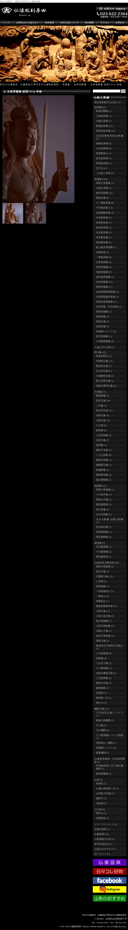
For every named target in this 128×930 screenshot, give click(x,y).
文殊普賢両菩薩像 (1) (107, 292)
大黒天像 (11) (103, 611)
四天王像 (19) (103, 400)
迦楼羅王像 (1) (103, 465)
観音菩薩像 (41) (104, 193)
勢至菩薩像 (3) (103, 267)
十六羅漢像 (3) (103, 551)
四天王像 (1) (102, 571)
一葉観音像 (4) (103, 257)
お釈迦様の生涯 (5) (104, 839)
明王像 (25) (100, 352)
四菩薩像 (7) (102, 586)
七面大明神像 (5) (105, 626)
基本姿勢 (49, 22)
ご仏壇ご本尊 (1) (105, 173)
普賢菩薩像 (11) (104, 287)
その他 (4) (99, 809)
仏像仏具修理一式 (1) (107, 788)
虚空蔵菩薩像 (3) (105, 277)
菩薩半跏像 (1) (103, 311)
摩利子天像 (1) (103, 450)
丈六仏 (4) (101, 168)
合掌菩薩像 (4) (103, 262)
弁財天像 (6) (102, 415)
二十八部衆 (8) (103, 455)
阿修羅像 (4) (102, 470)
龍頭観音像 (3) (103, 242)
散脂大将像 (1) (103, 460)
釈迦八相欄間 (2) (105, 720)
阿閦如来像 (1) (103, 163)
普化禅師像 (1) (103, 537)
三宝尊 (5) (101, 581)
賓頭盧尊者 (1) (103, 504)
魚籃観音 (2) (102, 252)
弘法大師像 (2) (103, 514)
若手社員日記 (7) (103, 844)
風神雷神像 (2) (103, 475)
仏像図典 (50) (101, 834)
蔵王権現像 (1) (103, 479)
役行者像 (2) (102, 509)
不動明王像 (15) (104, 361)
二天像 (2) (101, 405)
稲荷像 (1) (101, 445)
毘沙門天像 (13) (104, 410)
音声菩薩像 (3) (103, 336)
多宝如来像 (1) (103, 158)
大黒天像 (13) (103, 420)
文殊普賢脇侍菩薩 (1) (107, 296)
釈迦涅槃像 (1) (103, 111)
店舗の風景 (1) (102, 829)
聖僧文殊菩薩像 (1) (106, 301)
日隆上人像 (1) (103, 631)
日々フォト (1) (102, 854)
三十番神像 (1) (103, 668)
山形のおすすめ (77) (105, 849)
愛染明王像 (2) (103, 366)
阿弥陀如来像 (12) (105, 131)
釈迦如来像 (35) (104, 126)
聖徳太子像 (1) (103, 499)
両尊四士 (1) (102, 601)
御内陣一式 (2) (103, 698)
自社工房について (69, 22)
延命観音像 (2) (103, 227)
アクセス (104, 22)
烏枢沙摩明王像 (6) (106, 386)
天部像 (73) (100, 392)
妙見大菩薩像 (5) (105, 636)
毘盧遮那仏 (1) (103, 153)
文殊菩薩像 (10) (104, 282)
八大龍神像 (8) (103, 653)
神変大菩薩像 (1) (105, 183)
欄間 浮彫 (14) (101, 709)
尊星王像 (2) (102, 640)
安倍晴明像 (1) (103, 532)
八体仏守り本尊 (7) (104, 347)
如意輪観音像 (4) (105, 212)
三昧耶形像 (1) (103, 116)
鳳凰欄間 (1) (102, 752)
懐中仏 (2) (101, 703)
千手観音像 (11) (104, 207)
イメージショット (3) (105, 824)
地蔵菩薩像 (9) (103, 272)
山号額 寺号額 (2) (105, 793)
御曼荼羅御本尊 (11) (106, 606)
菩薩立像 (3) (102, 321)
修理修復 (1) (102, 688)
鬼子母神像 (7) (103, 621)
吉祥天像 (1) (102, 440)
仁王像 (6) (101, 425)
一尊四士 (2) (102, 596)
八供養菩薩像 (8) (105, 341)
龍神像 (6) (101, 430)
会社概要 (89, 22)
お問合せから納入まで (27, 22)
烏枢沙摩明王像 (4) (106, 673)
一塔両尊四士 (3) (105, 591)
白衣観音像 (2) (103, 217)
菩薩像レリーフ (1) (106, 331)
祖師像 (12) (100, 486)
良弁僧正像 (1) (103, 527)
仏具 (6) (98, 779)
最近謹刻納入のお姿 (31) (107, 102)
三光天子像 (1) (103, 663)
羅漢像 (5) (99, 543)
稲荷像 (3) (101, 658)
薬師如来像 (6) (103, 143)
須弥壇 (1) (101, 803)
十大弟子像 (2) (103, 494)
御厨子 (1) (101, 798)
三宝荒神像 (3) (103, 435)
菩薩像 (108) (100, 179)
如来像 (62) (100, 107)
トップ (6, 22)
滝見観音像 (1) (103, 237)
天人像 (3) (101, 725)
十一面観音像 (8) (105, 203)
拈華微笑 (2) (102, 818)
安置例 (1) (101, 693)
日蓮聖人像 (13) (104, 576)
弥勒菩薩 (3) (102, 326)
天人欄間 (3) (102, 730)
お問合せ (120, 22)
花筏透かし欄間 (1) (106, 743)
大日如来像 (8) (103, 148)
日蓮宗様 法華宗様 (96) (106, 562)
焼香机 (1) (101, 783)
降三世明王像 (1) (105, 381)
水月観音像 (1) (103, 232)
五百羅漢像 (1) (103, 546)
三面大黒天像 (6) (105, 616)
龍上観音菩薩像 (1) (106, 247)
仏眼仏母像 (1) (103, 121)
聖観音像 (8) (102, 198)
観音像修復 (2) (103, 773)
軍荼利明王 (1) (103, 356)
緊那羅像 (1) (102, 395)
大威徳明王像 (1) (105, 376)
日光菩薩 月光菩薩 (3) (108, 306)
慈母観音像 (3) (103, 222)
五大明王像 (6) (103, 371)
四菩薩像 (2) (102, 316)
